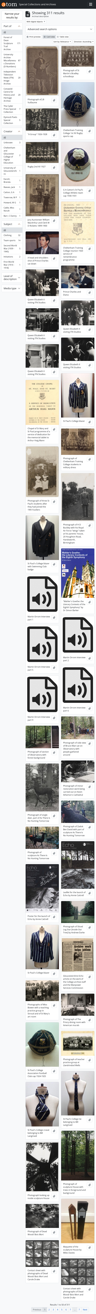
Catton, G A (12, 193)
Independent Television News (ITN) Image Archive (12, 77)
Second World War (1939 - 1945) (12, 248)
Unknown (12, 143)
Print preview (33, 37)
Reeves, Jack (12, 188)
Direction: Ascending (83, 41)
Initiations (12, 257)
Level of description (10, 277)
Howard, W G (12, 203)
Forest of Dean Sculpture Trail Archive (12, 43)
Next (85, 1309)
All (5, 32)
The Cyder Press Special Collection (12, 109)
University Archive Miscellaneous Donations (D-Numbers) (12, 60)
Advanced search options (42, 29)
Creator (8, 131)
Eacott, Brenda (12, 180)
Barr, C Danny (12, 216)
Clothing (12, 236)
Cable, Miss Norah (12, 209)
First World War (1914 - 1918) (12, 264)
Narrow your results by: (12, 15)
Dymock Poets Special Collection (12, 120)
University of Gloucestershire (12, 170)
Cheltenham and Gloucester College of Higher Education (12, 155)
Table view (62, 37)
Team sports (12, 241)
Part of (7, 26)
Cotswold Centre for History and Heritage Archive (12, 94)
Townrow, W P (12, 198)
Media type (10, 288)
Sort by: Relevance (61, 41)
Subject (8, 224)
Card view (49, 37)
